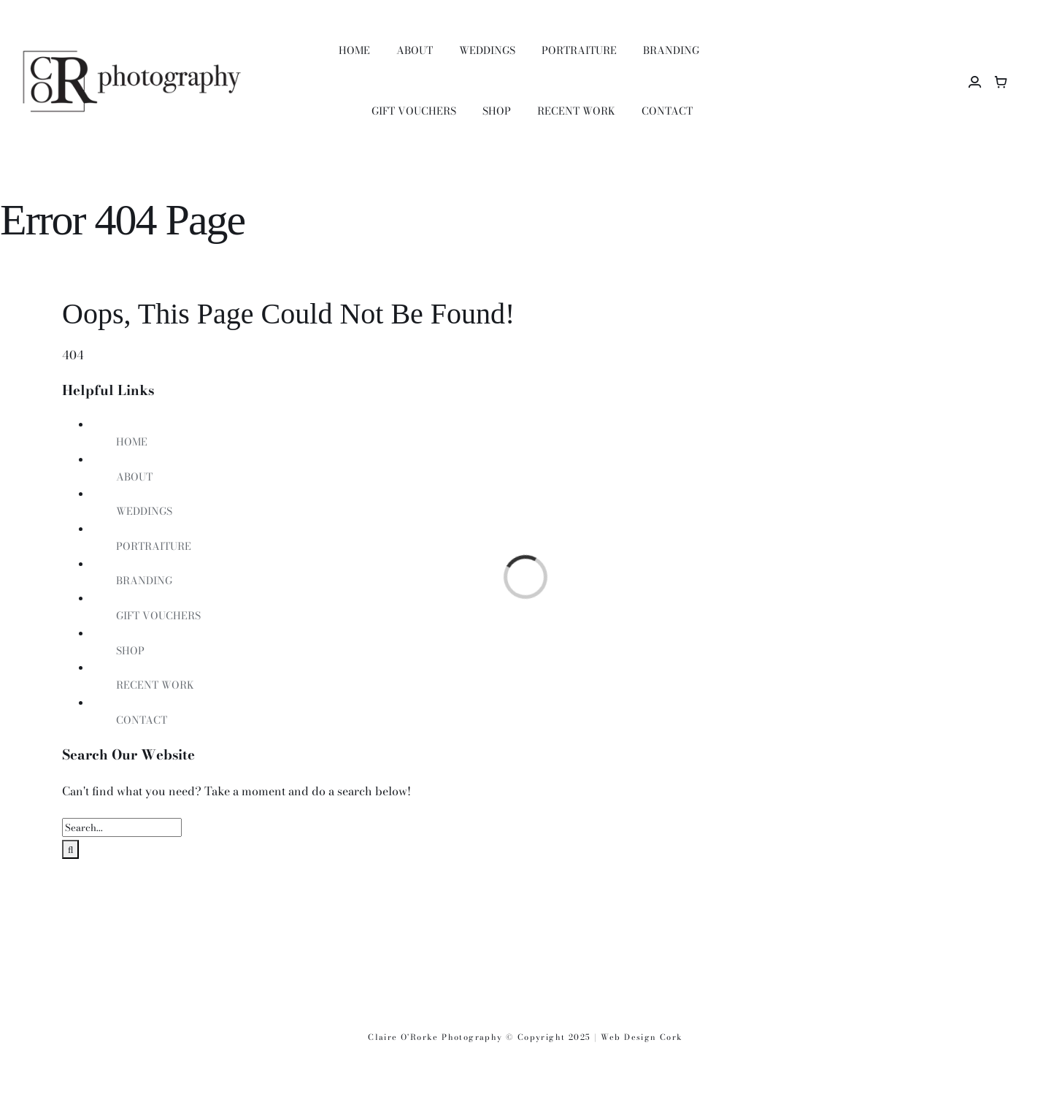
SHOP (130, 651)
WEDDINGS (144, 511)
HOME (131, 442)
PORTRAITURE (153, 546)
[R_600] (343, 929)
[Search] (70, 849)
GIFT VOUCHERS (158, 616)
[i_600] (708, 929)
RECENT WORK (155, 685)
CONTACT (141, 720)
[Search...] (122, 827)
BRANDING (144, 581)
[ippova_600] (525, 929)
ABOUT (134, 477)
